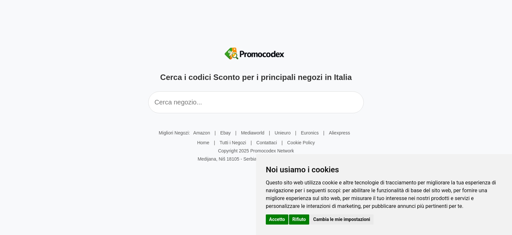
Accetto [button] (277, 219)
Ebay (225, 132)
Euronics (309, 132)
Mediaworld (252, 132)
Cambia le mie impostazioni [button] (341, 219)
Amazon (201, 132)
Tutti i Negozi (232, 142)
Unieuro (283, 132)
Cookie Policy (301, 142)
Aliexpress (339, 132)
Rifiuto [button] (299, 219)
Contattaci (266, 142)
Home (203, 142)
